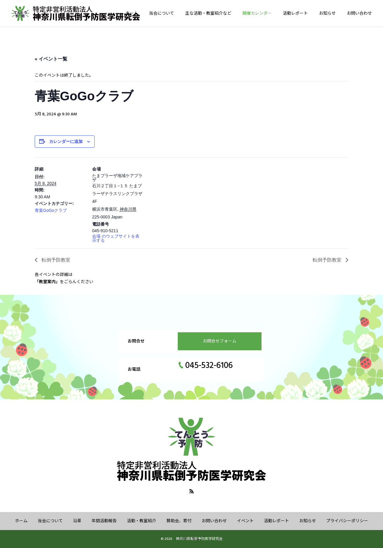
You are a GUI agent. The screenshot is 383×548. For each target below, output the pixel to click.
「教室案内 (45, 282)
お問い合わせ (359, 13)
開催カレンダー (257, 13)
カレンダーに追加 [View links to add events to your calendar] (66, 141)
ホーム (131, 13)
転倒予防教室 (55, 259)
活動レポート (295, 13)
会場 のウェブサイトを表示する (115, 238)
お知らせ (327, 13)
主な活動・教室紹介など (208, 13)
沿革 (77, 521)
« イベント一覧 (51, 58)
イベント (245, 521)
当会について (161, 13)
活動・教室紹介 (141, 521)
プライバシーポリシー (347, 521)
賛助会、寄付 (179, 521)
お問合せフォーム (219, 341)
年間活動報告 (104, 521)
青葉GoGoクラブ (51, 210)
